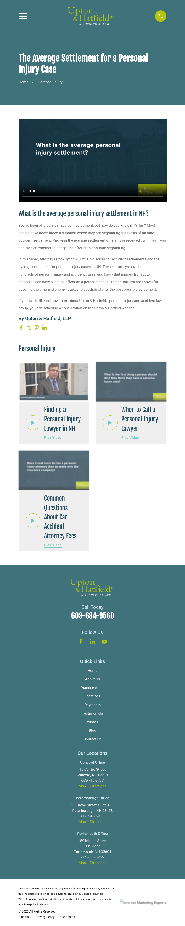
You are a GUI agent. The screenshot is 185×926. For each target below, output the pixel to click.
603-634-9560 (92, 615)
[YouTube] (104, 641)
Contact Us (92, 739)
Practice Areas (93, 688)
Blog (92, 730)
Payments (92, 705)
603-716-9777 (92, 780)
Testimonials (92, 713)
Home (93, 670)
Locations (92, 696)
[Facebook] (81, 641)
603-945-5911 (92, 816)
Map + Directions (92, 786)
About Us (92, 679)
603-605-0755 (92, 857)
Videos (92, 722)
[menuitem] (25, 917)
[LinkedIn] (92, 641)
